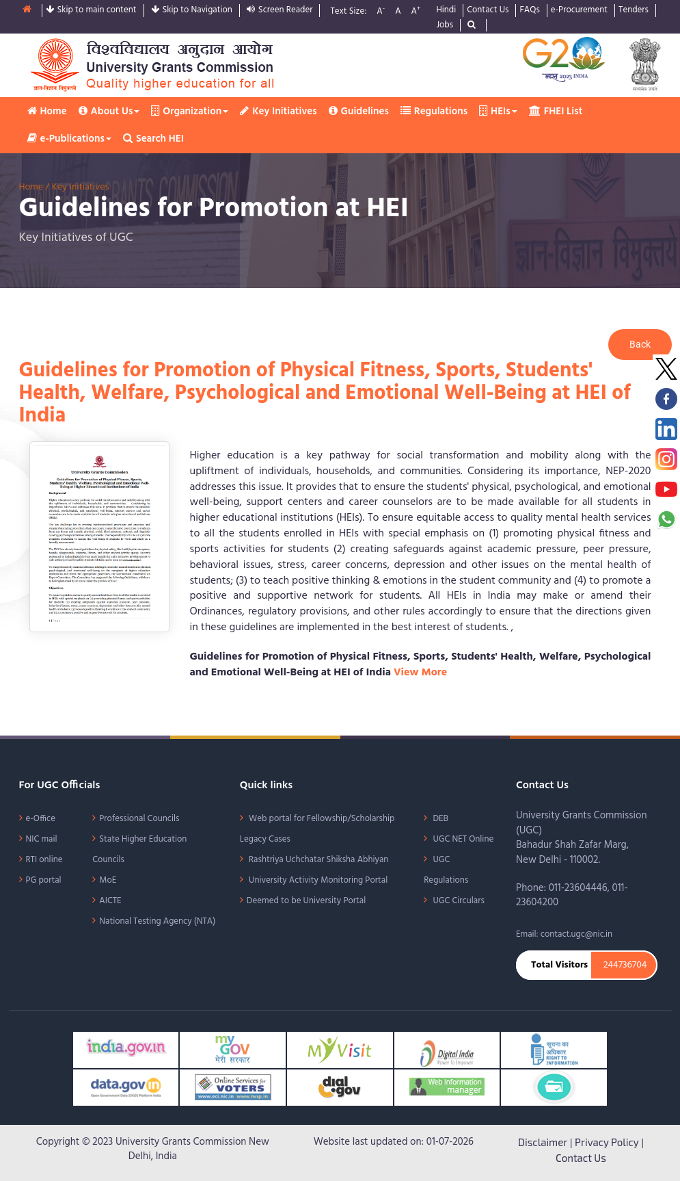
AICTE (110, 901)
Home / (35, 187)
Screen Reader (280, 10)
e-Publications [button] (69, 139)
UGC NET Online (462, 839)
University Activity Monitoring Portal (317, 880)
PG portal (44, 880)
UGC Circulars (458, 901)
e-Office (41, 819)
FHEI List (556, 111)
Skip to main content (91, 10)
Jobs (444, 25)
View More (420, 673)
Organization (189, 111)
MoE (107, 880)
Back (640, 344)
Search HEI (153, 139)
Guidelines (359, 111)
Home (47, 111)
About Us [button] (109, 111)
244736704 (625, 965)
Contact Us (487, 10)
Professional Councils (139, 819)
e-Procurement (579, 10)
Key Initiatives (278, 111)
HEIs (498, 111)
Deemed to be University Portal (306, 901)
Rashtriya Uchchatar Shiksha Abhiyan (318, 860)
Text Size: (348, 11)
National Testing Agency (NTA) (157, 921)
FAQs (529, 10)
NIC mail (41, 839)
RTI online (44, 860)
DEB (439, 819)
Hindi (446, 10)
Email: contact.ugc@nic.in (564, 934)
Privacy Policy (607, 1142)
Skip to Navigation (191, 10)
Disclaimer (542, 1142)
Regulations (433, 111)
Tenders (633, 10)
